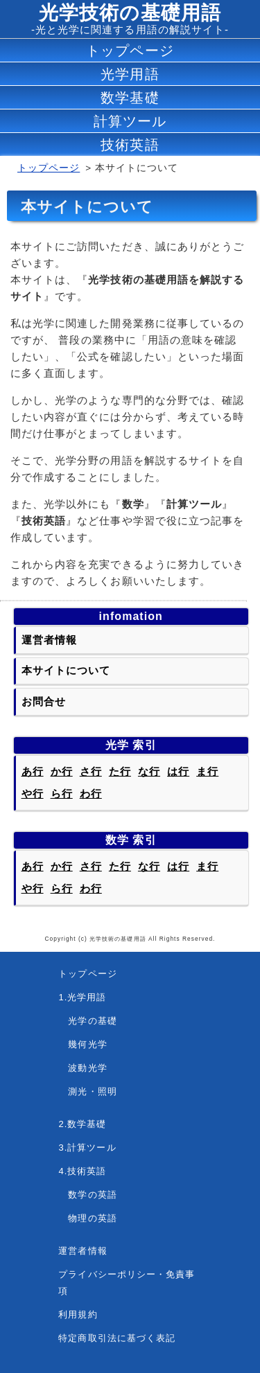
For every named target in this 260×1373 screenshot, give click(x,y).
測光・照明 (87, 1091)
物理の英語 (87, 1218)
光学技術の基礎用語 (129, 13)
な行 (149, 771)
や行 (32, 793)
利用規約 (77, 1314)
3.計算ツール (87, 1147)
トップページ (48, 168)
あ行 (32, 771)
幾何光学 (82, 1044)
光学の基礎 (87, 1021)
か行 (62, 771)
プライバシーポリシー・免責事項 (126, 1282)
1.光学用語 (82, 997)
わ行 (91, 793)
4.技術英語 (82, 1171)
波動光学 (82, 1068)
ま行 (207, 771)
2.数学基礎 (82, 1124)
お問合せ (43, 701)
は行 (178, 771)
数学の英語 (87, 1194)
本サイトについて (65, 670)
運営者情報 (49, 640)
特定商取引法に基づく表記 (116, 1338)
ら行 (62, 793)
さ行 (91, 771)
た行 (120, 771)
